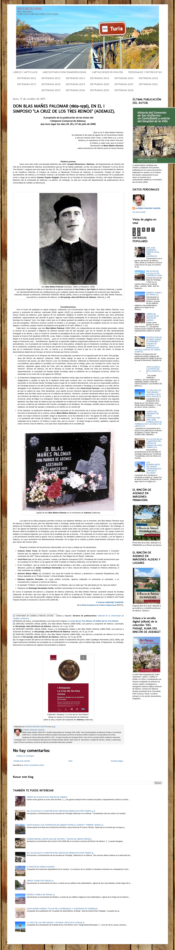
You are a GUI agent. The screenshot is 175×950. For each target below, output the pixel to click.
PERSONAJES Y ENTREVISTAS (145, 72)
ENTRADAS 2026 (124, 90)
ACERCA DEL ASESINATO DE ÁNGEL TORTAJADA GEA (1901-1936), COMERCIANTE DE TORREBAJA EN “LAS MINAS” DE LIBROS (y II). (148, 419)
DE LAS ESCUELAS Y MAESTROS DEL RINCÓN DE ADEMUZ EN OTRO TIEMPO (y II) (154, 443)
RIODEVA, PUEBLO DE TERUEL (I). (154, 294)
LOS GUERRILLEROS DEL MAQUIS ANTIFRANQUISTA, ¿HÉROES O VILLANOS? (154, 468)
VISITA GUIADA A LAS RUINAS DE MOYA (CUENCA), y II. (154, 370)
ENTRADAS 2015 (124, 78)
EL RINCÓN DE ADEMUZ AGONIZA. (41, 867)
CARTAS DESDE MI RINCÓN (107, 72)
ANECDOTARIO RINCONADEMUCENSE (64, 72)
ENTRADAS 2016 (148, 78)
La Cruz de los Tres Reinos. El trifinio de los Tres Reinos (93, 621)
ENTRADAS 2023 (50, 90)
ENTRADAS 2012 (50, 78)
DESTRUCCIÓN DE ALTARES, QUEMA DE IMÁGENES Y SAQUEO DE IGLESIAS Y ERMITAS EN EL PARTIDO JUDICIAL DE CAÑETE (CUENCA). (148, 344)
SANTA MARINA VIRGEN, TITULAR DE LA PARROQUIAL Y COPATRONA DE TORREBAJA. (62, 909)
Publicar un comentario (25, 756)
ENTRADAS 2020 (99, 84)
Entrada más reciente (22, 761)
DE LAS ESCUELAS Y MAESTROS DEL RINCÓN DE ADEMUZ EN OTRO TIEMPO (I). (60, 853)
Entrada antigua (117, 761)
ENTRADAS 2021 (124, 84)
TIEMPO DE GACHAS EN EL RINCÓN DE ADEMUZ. (152, 317)
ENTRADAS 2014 (99, 78)
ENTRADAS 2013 (75, 78)
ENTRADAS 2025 (99, 90)
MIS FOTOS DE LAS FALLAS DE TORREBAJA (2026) (154, 273)
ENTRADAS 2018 (50, 84)
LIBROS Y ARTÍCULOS (25, 72)
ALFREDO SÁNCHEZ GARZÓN (148, 208)
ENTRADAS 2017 (26, 84)
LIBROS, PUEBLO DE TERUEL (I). (40, 881)
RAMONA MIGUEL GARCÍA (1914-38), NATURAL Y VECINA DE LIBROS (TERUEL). (59, 839)
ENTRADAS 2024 (75, 90)
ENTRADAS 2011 (26, 78)
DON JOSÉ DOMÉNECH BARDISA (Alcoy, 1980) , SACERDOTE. (152, 252)
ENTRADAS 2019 (75, 84)
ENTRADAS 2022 (148, 84)
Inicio (70, 761)
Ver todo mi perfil (139, 212)
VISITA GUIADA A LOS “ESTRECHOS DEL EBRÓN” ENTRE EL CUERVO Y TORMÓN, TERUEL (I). (65, 825)
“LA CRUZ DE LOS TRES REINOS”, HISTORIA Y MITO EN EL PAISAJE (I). (153, 393)
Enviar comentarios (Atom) (34, 765)
